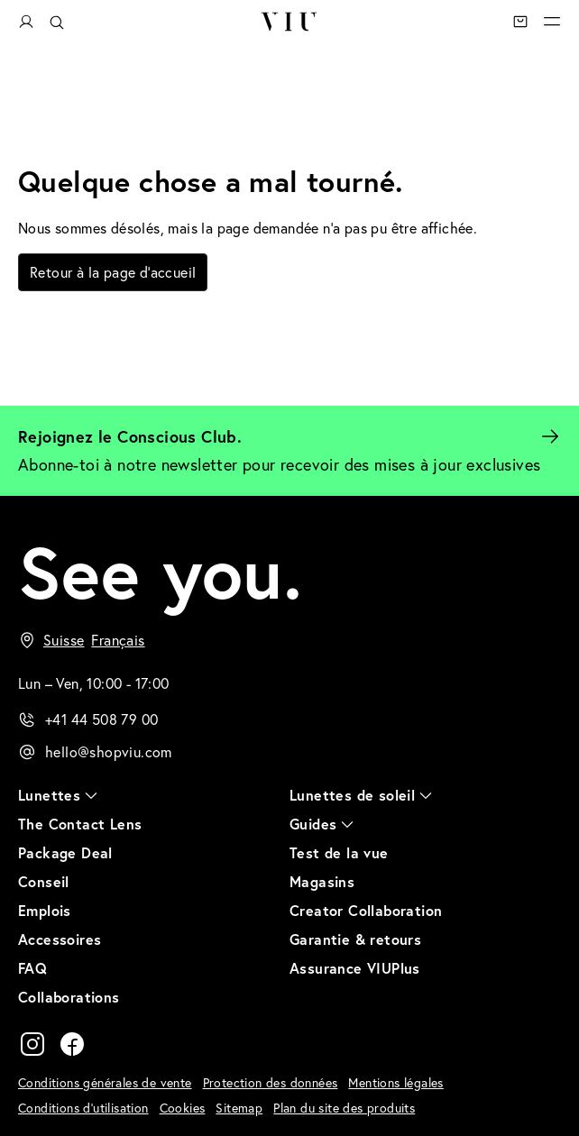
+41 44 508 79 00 (101, 719)
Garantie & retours (355, 939)
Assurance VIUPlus (355, 967)
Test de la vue (339, 852)
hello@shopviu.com (108, 752)
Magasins (322, 881)
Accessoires (59, 939)
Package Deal (65, 852)
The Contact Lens (80, 823)
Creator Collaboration (366, 910)
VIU (289, 22)
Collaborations (69, 996)
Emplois (44, 910)
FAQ (32, 967)
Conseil (43, 881)
